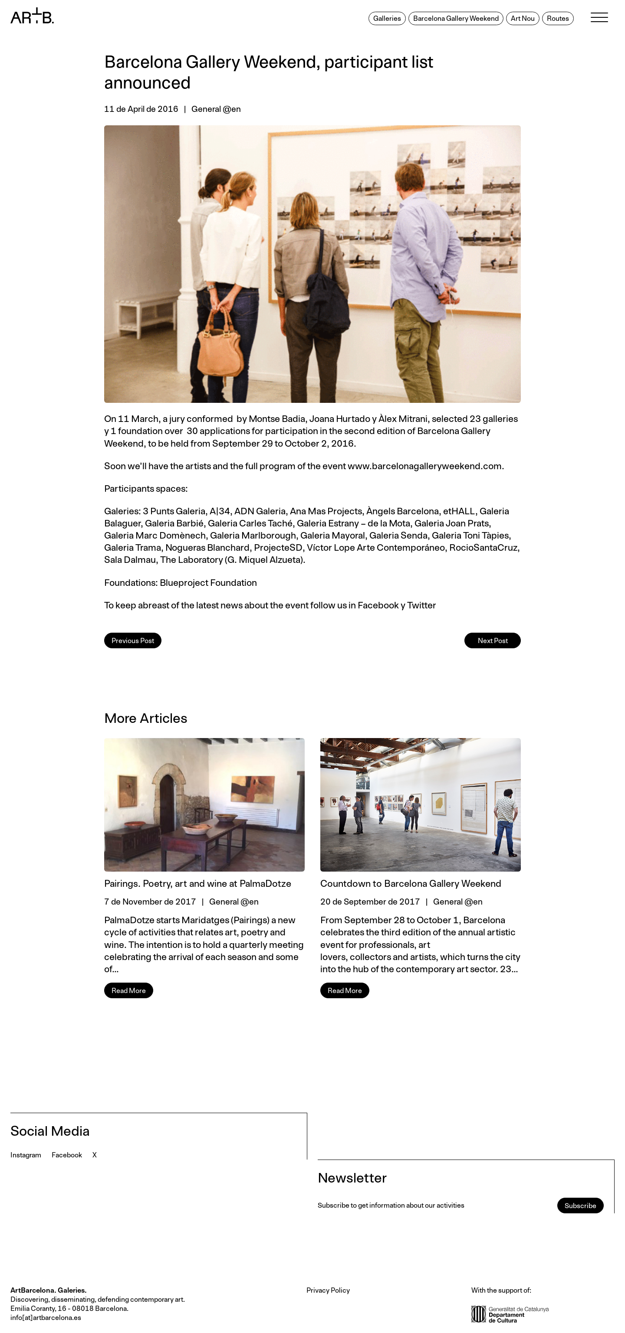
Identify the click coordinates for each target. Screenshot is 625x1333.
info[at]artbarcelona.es (45, 1317)
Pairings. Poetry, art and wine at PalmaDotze (197, 884)
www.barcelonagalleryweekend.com (425, 466)
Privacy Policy (328, 1290)
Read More (129, 990)
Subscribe (580, 1205)
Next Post (493, 640)
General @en (216, 109)
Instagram (25, 1155)
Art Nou (523, 18)
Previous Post (133, 640)
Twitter (421, 605)
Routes (558, 18)
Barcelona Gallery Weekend (456, 18)
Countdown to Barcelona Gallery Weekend (410, 884)
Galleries (387, 18)
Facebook (378, 605)
